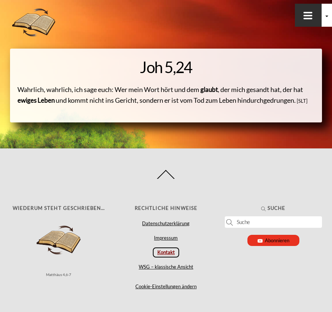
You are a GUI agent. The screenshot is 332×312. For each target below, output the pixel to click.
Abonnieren (273, 240)
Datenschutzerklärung (166, 223)
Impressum (166, 238)
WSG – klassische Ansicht (166, 267)
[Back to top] (166, 178)
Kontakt (166, 252)
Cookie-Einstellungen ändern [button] (166, 286)
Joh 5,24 (166, 67)
